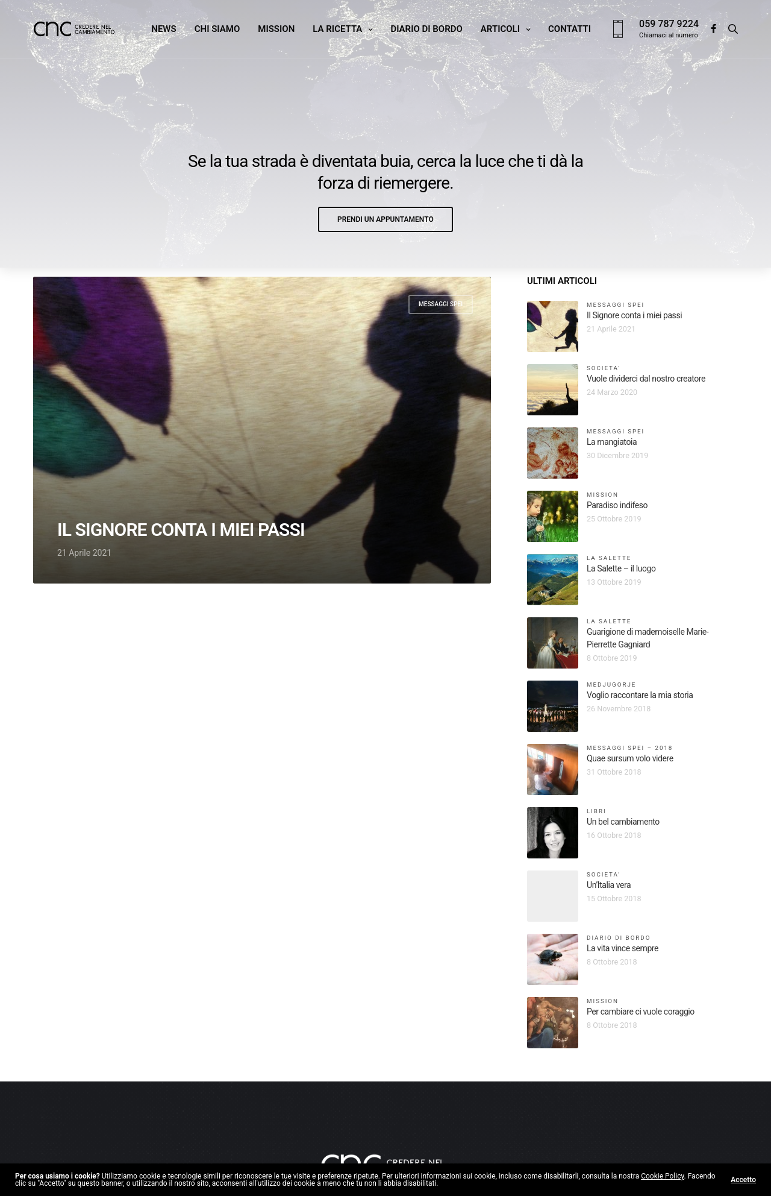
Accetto (743, 1180)
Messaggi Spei (441, 304)
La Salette (609, 558)
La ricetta (337, 29)
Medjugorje (611, 684)
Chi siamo (217, 29)
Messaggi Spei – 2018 (630, 747)
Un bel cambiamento (623, 821)
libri (597, 811)
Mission (276, 29)
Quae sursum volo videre (630, 758)
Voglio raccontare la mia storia (640, 695)
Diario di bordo (426, 29)
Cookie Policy (662, 1176)
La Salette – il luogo (621, 568)
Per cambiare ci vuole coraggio (641, 1011)
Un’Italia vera (609, 885)
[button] (385, 219)
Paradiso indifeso (617, 505)
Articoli (500, 29)
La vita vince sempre (622, 948)
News (163, 29)
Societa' (603, 368)
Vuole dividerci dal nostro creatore (646, 378)
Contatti (569, 29)
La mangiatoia (612, 442)
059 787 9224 (669, 24)
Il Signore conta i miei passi (181, 530)
